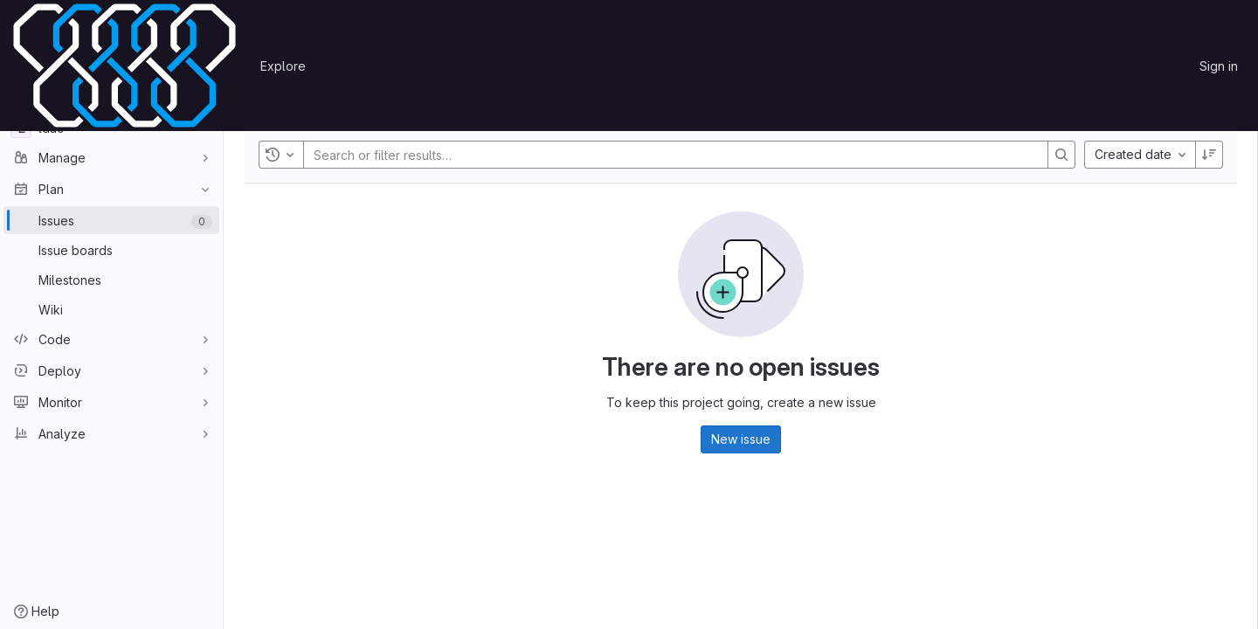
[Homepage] (124, 65)
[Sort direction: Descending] (1209, 155)
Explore (283, 66)
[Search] (1061, 155)
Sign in (1218, 66)
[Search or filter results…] (418, 154)
